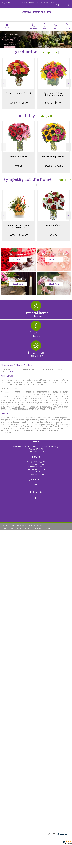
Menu (7, 27)
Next (68, 83)
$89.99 (53, 234)
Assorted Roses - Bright (18, 93)
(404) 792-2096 (11, 3)
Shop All (49, 52)
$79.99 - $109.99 (19, 234)
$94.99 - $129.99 (18, 102)
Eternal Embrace (53, 225)
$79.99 (18, 166)
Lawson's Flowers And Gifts (36, 12)
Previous (3, 83)
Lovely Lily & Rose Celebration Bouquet (53, 94)
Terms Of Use (8, 528)
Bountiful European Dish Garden (18, 226)
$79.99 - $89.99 (53, 102)
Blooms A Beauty (18, 157)
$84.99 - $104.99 (53, 166)
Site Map (49, 528)
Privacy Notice (20, 528)
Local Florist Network (35, 528)
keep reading (12, 371)
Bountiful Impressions (53, 157)
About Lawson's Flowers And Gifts (16, 365)
